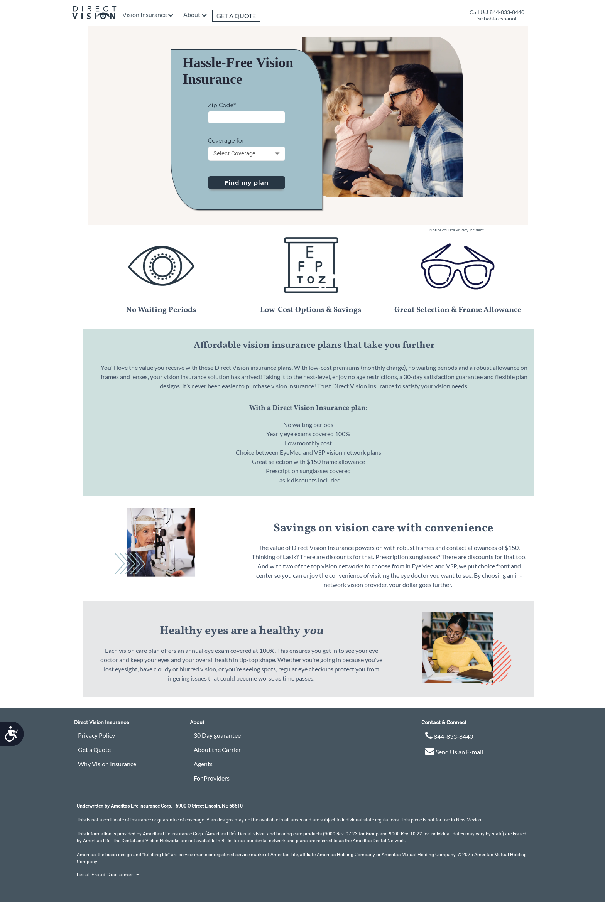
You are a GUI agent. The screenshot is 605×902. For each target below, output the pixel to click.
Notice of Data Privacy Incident (456, 230)
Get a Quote (236, 15)
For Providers (212, 778)
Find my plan (247, 182)
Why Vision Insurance (107, 763)
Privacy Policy (96, 735)
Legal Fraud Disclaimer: (108, 874)
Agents (203, 763)
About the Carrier (217, 749)
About (191, 14)
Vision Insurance (144, 14)
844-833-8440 (449, 735)
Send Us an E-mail (454, 750)
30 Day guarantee (217, 735)
